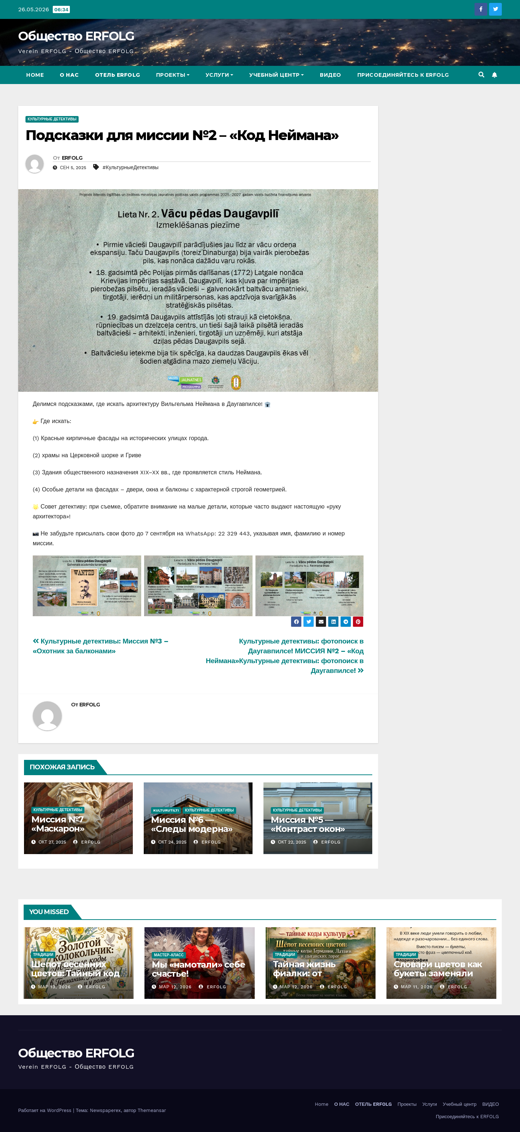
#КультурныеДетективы (131, 167)
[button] (481, 74)
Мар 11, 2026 (417, 986)
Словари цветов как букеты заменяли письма (438, 973)
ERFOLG (72, 158)
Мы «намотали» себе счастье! (198, 969)
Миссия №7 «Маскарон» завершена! (57, 828)
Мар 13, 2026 (54, 986)
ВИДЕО (330, 75)
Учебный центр (276, 75)
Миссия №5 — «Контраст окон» (308, 824)
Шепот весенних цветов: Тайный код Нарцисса (75, 973)
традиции (43, 955)
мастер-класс (169, 955)
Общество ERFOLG (76, 36)
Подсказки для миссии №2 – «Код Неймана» (181, 135)
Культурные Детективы (52, 119)
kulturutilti (166, 810)
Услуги (220, 75)
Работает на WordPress (45, 1110)
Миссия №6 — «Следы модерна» (192, 824)
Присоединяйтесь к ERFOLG (403, 75)
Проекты (173, 75)
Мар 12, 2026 (175, 986)
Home (35, 75)
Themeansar (152, 1110)
